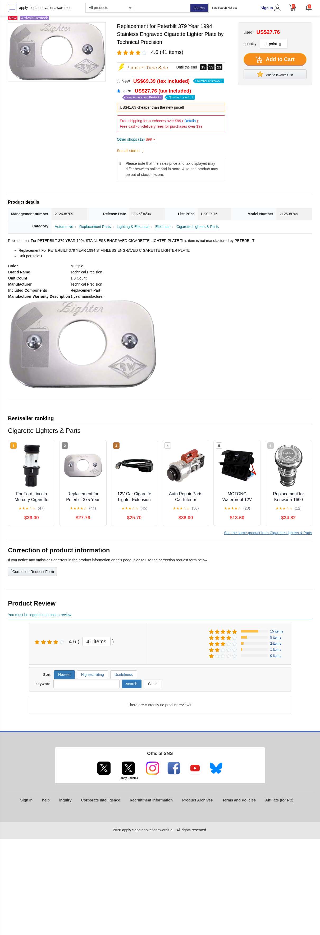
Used (158, 94)
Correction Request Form (32, 571)
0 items (275, 656)
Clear (152, 684)
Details (190, 121)
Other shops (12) (136, 139)
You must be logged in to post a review (39, 615)
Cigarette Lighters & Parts (197, 226)
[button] (308, 7)
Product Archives (197, 800)
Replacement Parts (95, 226)
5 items (275, 637)
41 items (96, 641)
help (46, 800)
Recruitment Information (151, 800)
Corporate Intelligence (100, 800)
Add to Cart (275, 59)
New (172, 81)
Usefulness (124, 674)
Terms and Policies (239, 800)
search (199, 8)
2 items (275, 643)
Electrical (162, 226)
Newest (64, 674)
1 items (275, 650)
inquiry (65, 800)
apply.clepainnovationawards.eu (45, 8)
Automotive (64, 226)
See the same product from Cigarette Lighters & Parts (268, 533)
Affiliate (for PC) (279, 800)
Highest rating (92, 674)
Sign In (266, 8)
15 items (276, 631)
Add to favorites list (275, 74)
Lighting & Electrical (133, 226)
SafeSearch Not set (224, 7)
